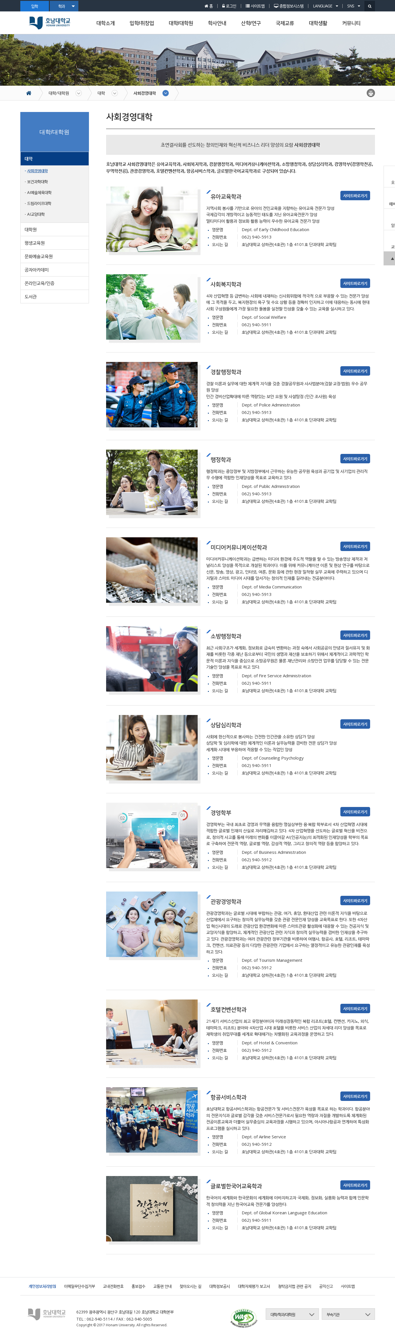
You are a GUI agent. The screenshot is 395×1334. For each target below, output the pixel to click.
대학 (101, 93)
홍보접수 (138, 1286)
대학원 (31, 229)
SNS (353, 6)
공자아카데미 (37, 270)
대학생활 (318, 23)
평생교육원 (35, 243)
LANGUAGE (325, 6)
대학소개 (105, 23)
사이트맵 (348, 1286)
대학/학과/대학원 (283, 1314)
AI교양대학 (36, 214)
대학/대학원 (181, 23)
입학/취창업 (142, 23)
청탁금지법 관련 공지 (294, 1286)
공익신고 (326, 1286)
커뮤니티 (351, 23)
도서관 (31, 296)
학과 (66, 6)
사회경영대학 (145, 93)
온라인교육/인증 (39, 283)
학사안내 (217, 23)
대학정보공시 (219, 1286)
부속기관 (333, 1314)
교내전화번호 (113, 1286)
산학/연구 (251, 23)
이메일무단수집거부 (79, 1286)
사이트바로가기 (355, 195)
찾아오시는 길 (190, 1286)
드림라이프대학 (39, 203)
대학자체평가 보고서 (254, 1286)
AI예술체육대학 (39, 192)
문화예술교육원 (39, 256)
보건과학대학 (37, 181)
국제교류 (285, 23)
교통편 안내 (162, 1286)
